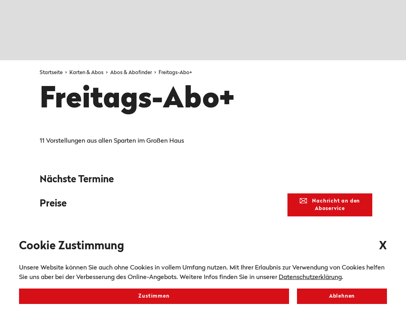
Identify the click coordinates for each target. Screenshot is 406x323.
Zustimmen (153, 296)
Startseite (52, 72)
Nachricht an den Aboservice (330, 204)
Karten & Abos (87, 72)
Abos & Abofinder (131, 72)
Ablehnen (342, 296)
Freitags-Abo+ (175, 72)
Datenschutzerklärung (310, 277)
